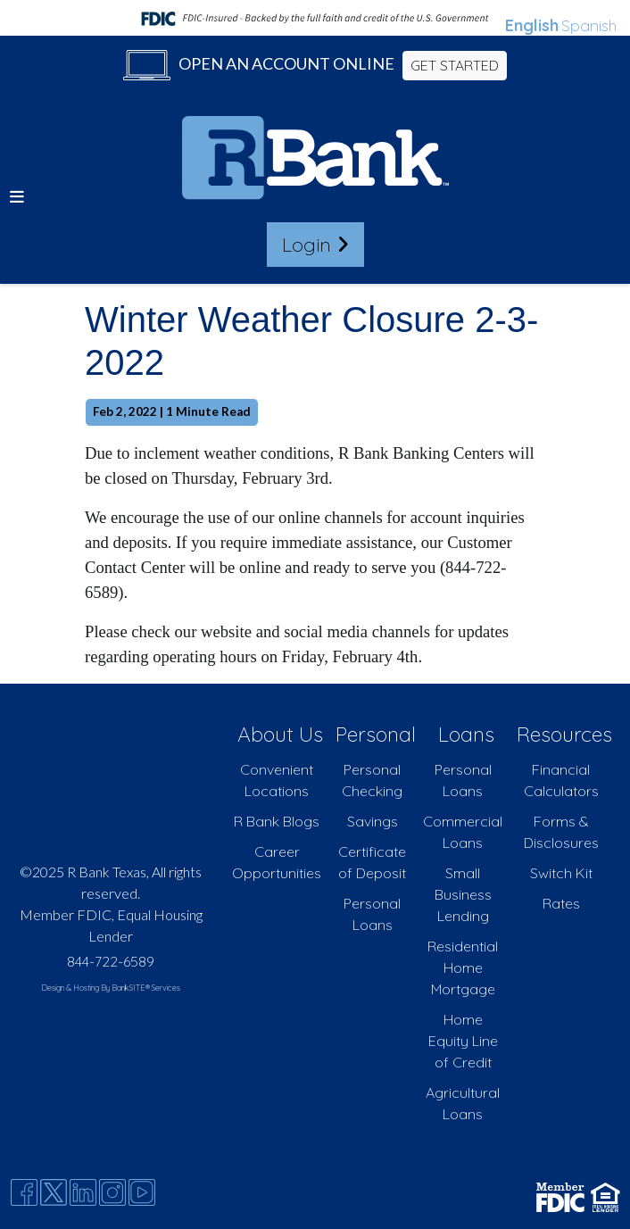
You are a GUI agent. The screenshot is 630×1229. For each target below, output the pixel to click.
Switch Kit (561, 873)
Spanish (589, 25)
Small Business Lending (463, 894)
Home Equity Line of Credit (463, 1040)
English (532, 25)
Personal (376, 734)
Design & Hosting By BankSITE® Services (110, 987)
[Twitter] (53, 1192)
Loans (466, 734)
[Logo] (315, 161)
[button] (17, 196)
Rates (561, 903)
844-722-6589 (110, 961)
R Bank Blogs (276, 821)
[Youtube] (141, 1192)
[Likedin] (83, 1192)
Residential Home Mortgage (462, 967)
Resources (564, 734)
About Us (280, 734)
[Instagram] (112, 1192)
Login (315, 244)
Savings (372, 821)
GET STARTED (454, 65)
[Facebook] (24, 1192)
